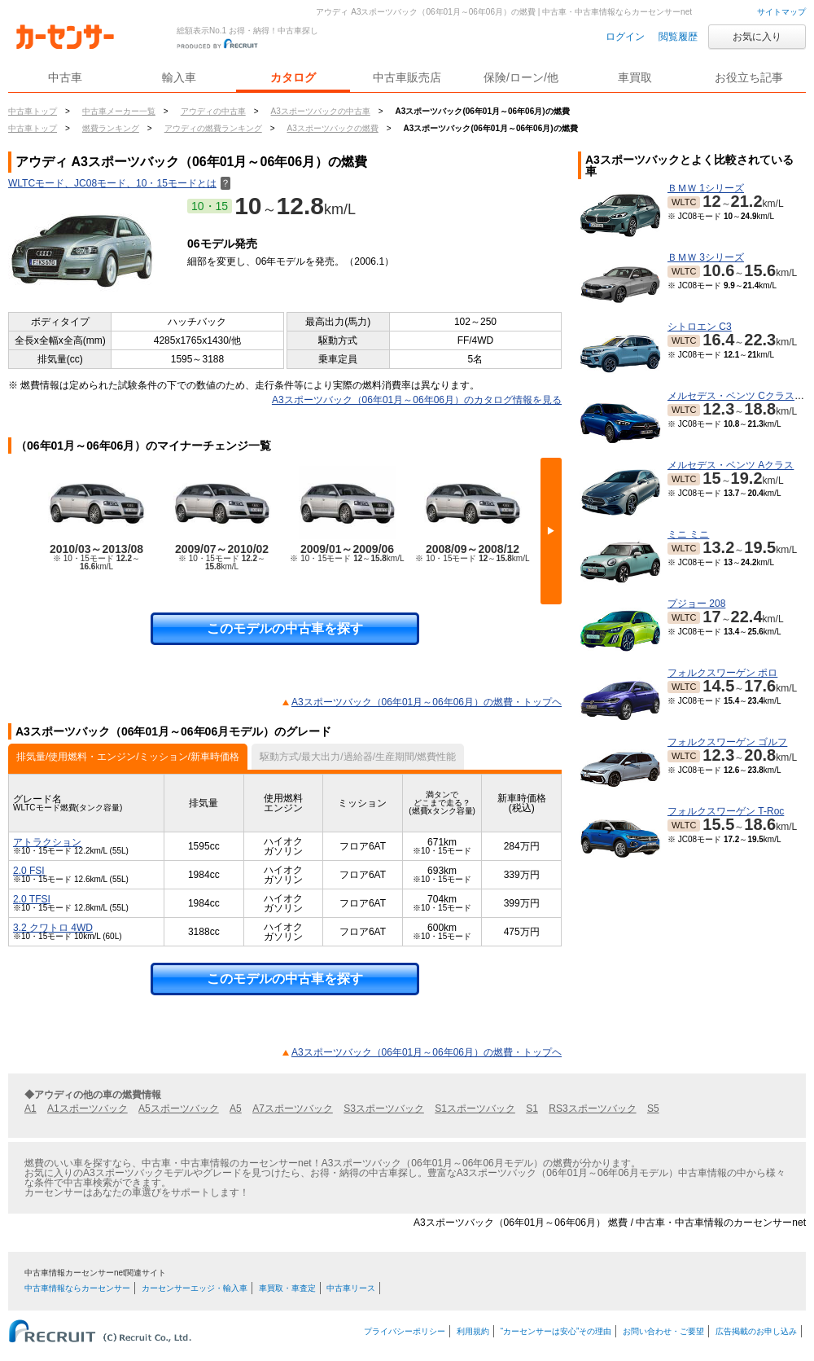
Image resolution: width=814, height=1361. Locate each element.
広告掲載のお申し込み (756, 1331)
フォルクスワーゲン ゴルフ (727, 742)
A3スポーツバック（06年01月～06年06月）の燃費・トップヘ (426, 702)
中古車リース (350, 1288)
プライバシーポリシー (404, 1331)
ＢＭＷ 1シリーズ (705, 188)
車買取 (635, 77)
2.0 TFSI (31, 899)
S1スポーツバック (475, 1108)
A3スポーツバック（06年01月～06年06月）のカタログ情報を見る (417, 400)
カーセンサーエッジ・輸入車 (194, 1288)
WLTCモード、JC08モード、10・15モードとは (119, 183)
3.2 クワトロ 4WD (53, 927)
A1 (30, 1108)
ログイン (625, 36)
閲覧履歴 (678, 36)
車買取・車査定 (287, 1288)
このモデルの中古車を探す (285, 628)
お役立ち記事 (749, 77)
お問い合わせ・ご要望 (663, 1331)
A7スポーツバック (292, 1108)
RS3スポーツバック (592, 1108)
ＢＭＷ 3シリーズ (705, 257)
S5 (653, 1108)
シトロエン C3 (699, 326)
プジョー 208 (696, 603)
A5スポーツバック (178, 1108)
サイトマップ (781, 11)
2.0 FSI (29, 870)
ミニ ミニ (688, 534)
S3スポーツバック (384, 1108)
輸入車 (179, 77)
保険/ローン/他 (521, 77)
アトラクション (47, 842)
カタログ (293, 77)
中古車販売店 (407, 77)
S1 (532, 1108)
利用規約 (473, 1331)
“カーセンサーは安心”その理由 (556, 1331)
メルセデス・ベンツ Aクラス (730, 465)
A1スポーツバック (87, 1108)
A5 (236, 1108)
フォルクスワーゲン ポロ (722, 672)
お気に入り (757, 36)
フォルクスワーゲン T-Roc (725, 811)
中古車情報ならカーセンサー (77, 1288)
